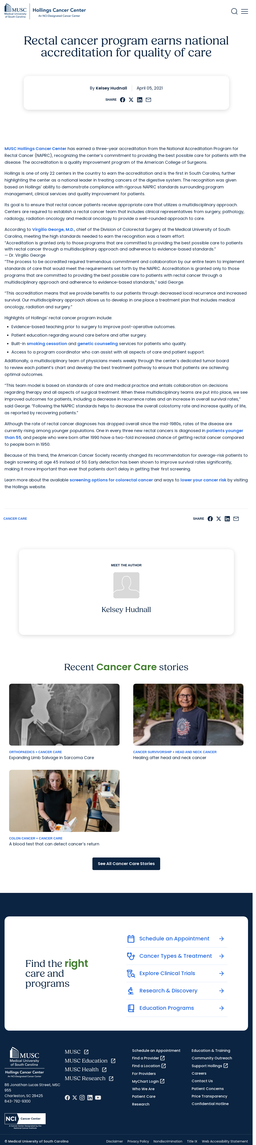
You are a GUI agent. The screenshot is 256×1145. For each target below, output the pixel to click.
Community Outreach (212, 1058)
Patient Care (143, 1096)
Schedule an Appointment (156, 1050)
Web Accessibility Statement (225, 1141)
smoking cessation (47, 343)
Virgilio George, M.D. (53, 229)
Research (140, 1104)
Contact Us (202, 1081)
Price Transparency (209, 1096)
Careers (199, 1073)
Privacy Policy (138, 1141)
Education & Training (211, 1050)
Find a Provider (148, 1058)
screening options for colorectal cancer (111, 480)
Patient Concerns (208, 1088)
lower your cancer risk (203, 480)
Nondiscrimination (168, 1141)
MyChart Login (148, 1081)
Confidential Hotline (210, 1103)
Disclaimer (114, 1141)
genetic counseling (97, 343)
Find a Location (149, 1066)
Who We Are (143, 1089)
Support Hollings (210, 1066)
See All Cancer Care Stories (126, 863)
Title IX (192, 1141)
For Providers (144, 1073)
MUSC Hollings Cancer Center (35, 148)
